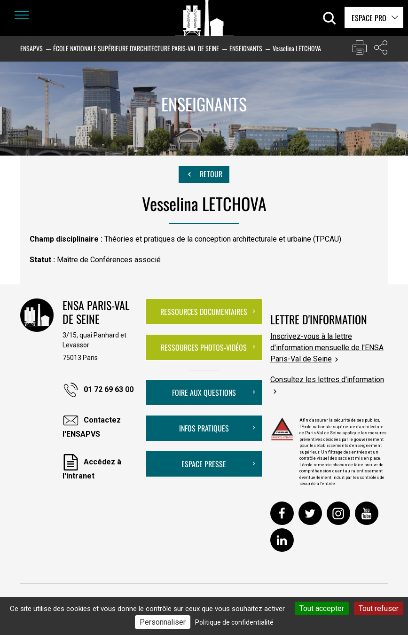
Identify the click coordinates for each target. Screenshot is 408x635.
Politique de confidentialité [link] (234, 622)
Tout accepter (321, 608)
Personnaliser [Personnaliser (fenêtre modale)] (163, 622)
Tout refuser (379, 608)
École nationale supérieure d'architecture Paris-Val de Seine (136, 48)
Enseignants (245, 48)
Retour (204, 174)
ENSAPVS (31, 48)
